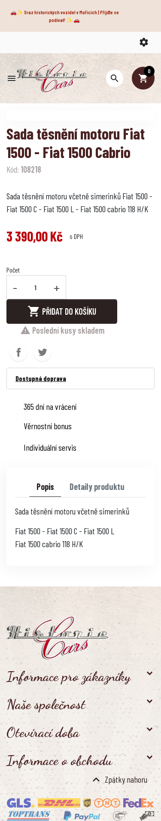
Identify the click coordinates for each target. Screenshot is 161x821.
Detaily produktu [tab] (97, 486)
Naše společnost (45, 704)
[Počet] (36, 287)
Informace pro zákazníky (68, 676)
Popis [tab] (45, 486)
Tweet (42, 352)
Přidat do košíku (61, 311)
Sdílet (18, 352)
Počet (13, 270)
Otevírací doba (42, 732)
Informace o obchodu (59, 760)
